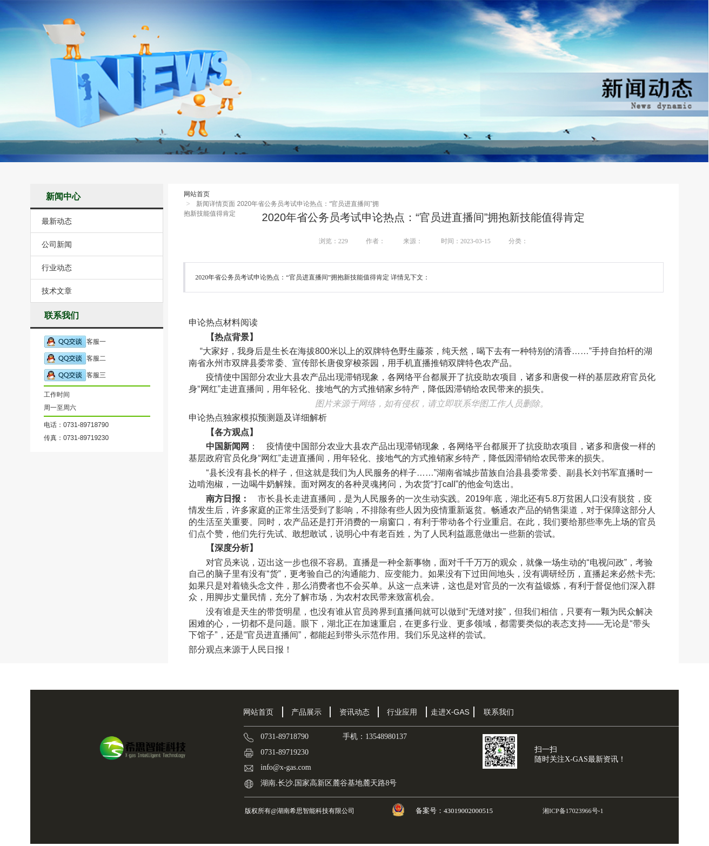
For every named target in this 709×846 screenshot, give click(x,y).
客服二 (75, 358)
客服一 (75, 342)
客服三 (75, 375)
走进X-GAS (450, 712)
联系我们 (499, 712)
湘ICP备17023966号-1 (572, 811)
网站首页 (197, 194)
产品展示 (306, 712)
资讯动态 (354, 712)
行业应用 (402, 712)
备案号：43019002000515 (455, 811)
